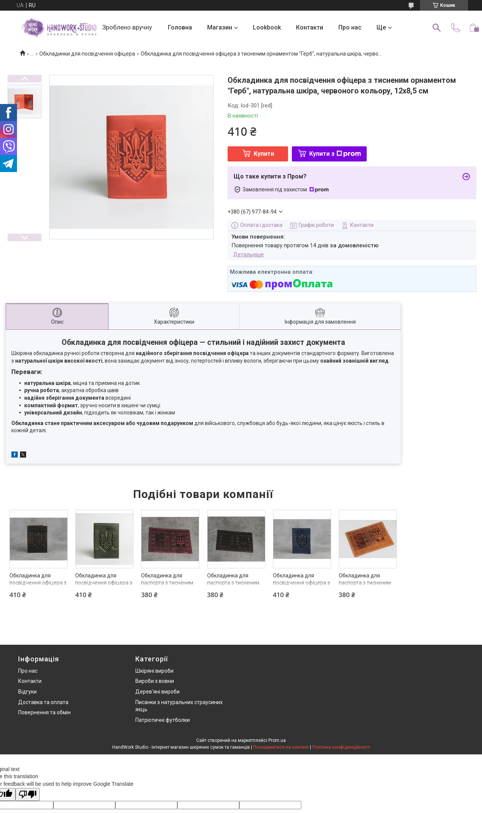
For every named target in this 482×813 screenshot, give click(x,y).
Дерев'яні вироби (157, 692)
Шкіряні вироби (154, 671)
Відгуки (27, 692)
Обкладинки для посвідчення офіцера (87, 54)
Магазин (219, 27)
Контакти (309, 27)
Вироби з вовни (154, 681)
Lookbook (267, 27)
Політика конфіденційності (341, 747)
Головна (180, 27)
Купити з (335, 153)
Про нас (349, 27)
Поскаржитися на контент (281, 747)
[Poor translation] (27, 794)
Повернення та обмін (44, 712)
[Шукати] (436, 27)
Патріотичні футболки (162, 720)
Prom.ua (277, 740)
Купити (264, 153)
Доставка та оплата (43, 702)
